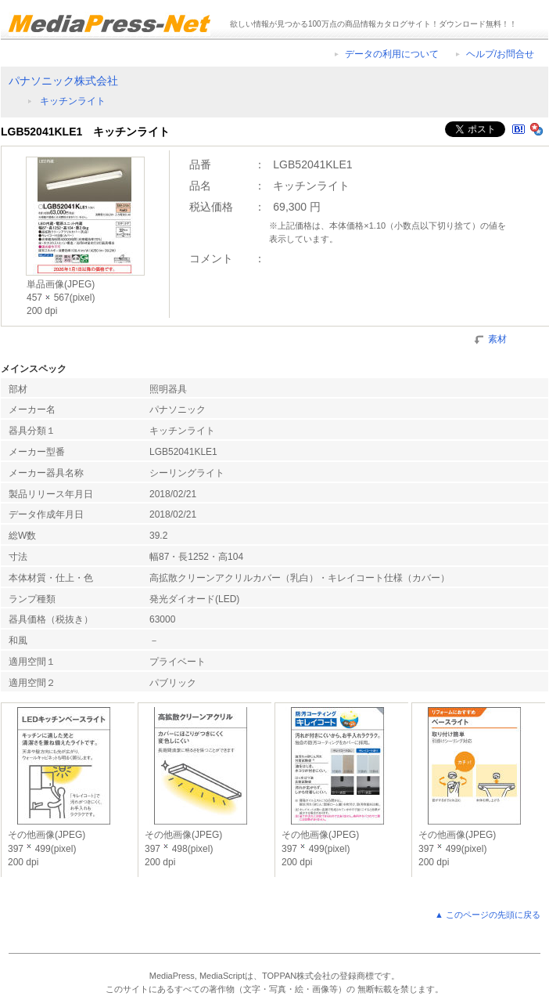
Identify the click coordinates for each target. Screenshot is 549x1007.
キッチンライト (73, 101)
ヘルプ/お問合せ (500, 54)
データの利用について (392, 54)
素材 (497, 338)
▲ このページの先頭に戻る (487, 914)
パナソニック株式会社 (63, 80)
